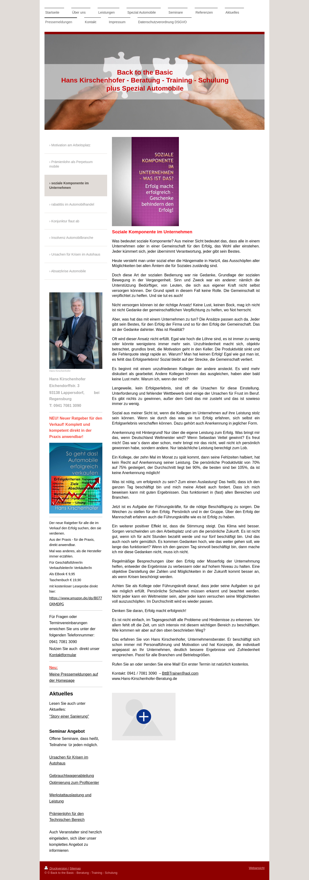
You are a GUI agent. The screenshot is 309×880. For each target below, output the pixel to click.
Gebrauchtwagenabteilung (71, 776)
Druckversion (56, 868)
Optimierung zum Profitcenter (74, 783)
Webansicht (257, 868)
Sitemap (75, 868)
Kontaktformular (62, 655)
